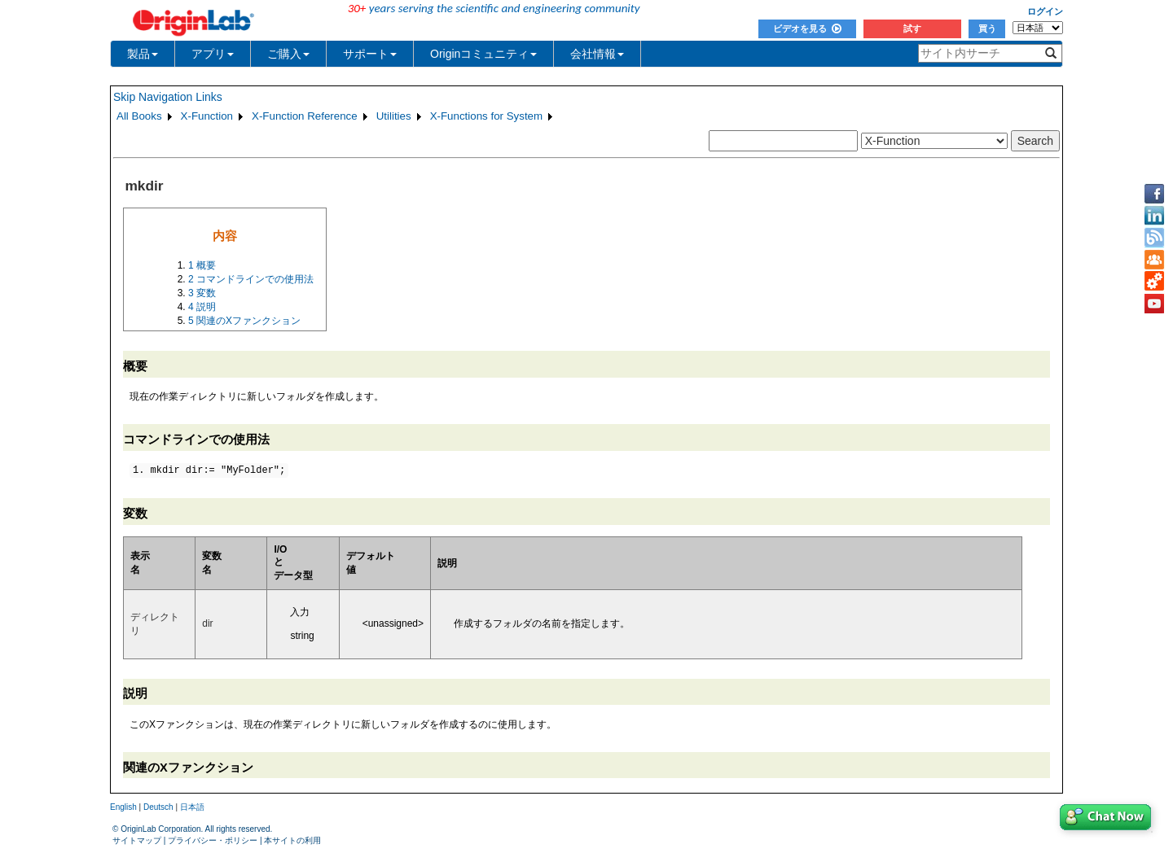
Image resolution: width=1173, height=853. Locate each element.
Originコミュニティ (483, 53)
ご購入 (288, 53)
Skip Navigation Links (167, 96)
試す (912, 28)
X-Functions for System (486, 116)
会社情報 (597, 53)
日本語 (192, 807)
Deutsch (158, 807)
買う (987, 28)
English (123, 807)
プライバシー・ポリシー (212, 840)
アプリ (212, 53)
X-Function (207, 116)
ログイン (1045, 11)
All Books (139, 116)
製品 (142, 53)
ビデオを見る (807, 28)
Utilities (393, 116)
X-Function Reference (305, 116)
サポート (370, 53)
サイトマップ (136, 840)
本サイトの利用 (292, 840)
